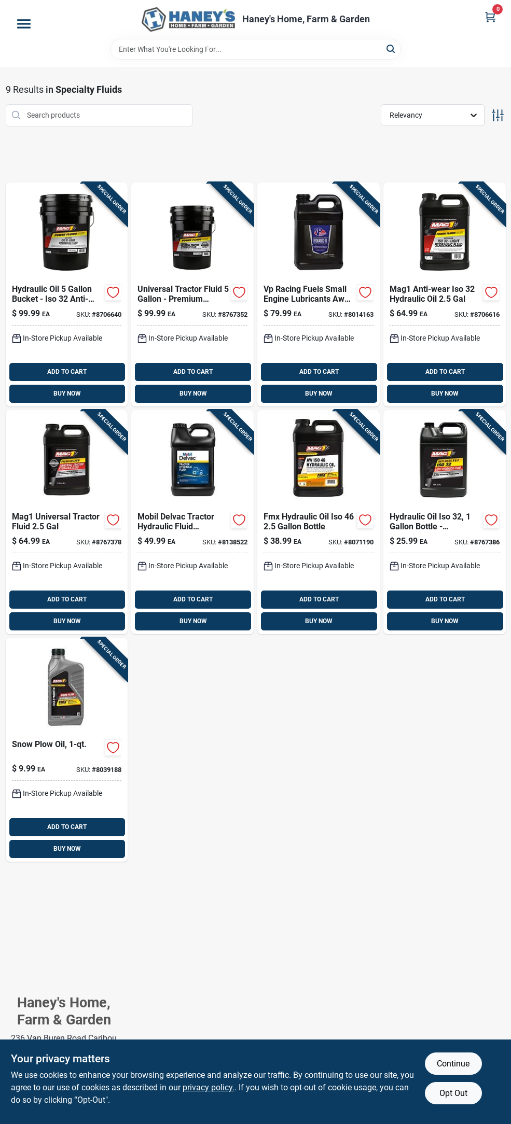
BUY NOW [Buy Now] (67, 393)
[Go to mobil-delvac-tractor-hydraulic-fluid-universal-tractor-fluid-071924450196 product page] (192, 522)
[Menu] (24, 24)
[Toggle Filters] (498, 115)
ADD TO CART (67, 371)
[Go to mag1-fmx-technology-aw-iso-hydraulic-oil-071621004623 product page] (318, 522)
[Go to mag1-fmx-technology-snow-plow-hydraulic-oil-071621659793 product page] (67, 750)
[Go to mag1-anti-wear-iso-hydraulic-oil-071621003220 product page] (444, 294)
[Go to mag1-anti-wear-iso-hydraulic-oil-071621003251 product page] (67, 294)
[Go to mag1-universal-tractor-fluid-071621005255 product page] (192, 294)
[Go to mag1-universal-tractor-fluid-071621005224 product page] (67, 522)
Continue (453, 1064)
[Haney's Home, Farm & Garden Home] (188, 19)
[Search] (391, 48)
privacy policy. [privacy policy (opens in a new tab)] (208, 1087)
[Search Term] (256, 49)
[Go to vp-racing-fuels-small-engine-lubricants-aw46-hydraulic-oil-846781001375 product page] (318, 294)
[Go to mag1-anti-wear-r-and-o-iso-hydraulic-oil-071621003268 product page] (444, 522)
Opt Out (453, 1093)
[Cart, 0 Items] (490, 16)
